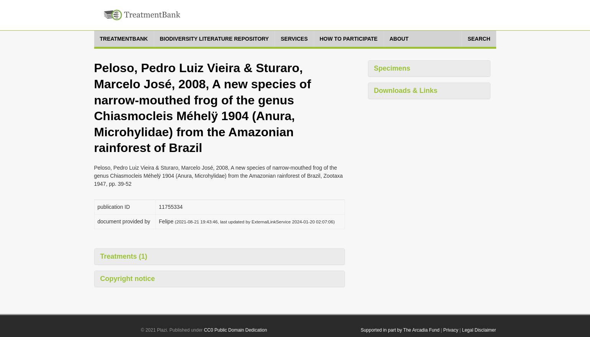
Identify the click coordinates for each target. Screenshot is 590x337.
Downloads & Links (406, 90)
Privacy (450, 330)
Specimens (392, 68)
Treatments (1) (123, 256)
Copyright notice (127, 278)
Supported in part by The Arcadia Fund (400, 330)
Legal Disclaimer (479, 330)
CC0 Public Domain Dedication (235, 330)
